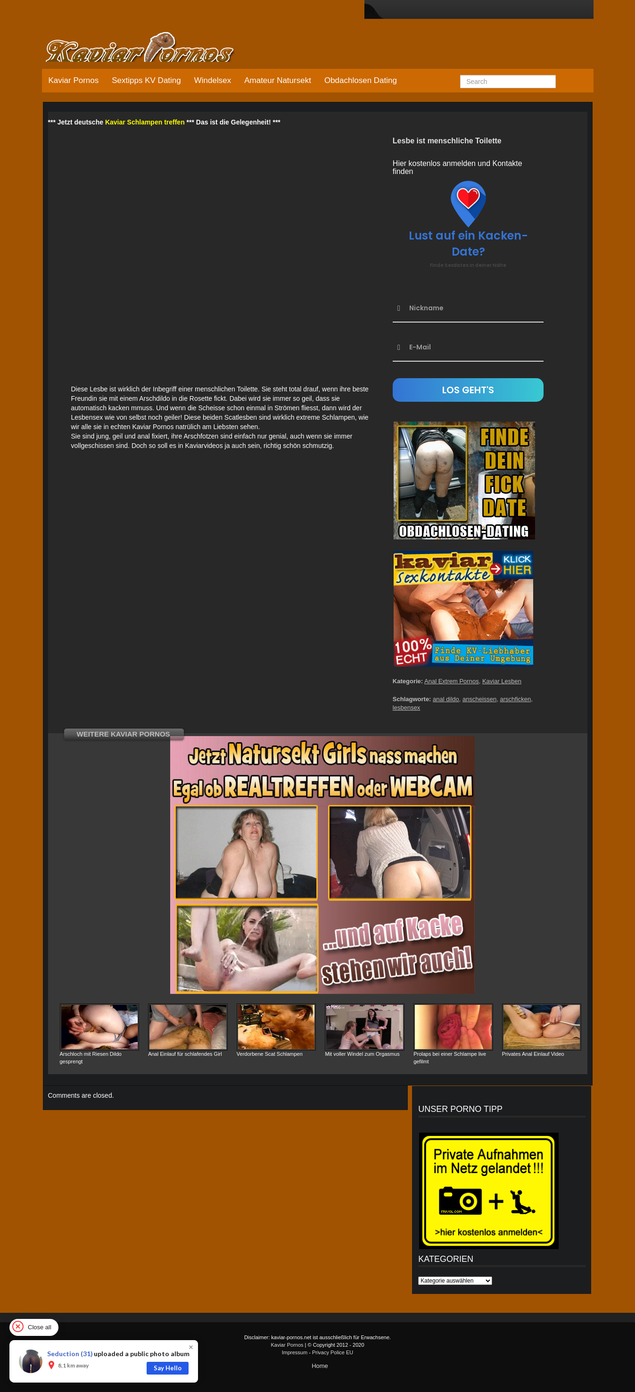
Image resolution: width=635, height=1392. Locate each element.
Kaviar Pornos (74, 80)
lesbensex (407, 707)
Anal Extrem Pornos (451, 681)
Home (320, 1365)
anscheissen (479, 699)
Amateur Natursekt (277, 80)
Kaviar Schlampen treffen (145, 122)
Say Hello (167, 1368)
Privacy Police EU (332, 1352)
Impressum (294, 1352)
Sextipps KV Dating (146, 80)
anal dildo (446, 699)
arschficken (515, 699)
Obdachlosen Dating (360, 80)
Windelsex (212, 80)
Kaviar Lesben (501, 681)
